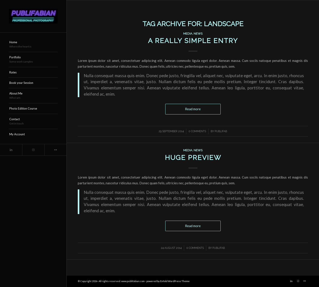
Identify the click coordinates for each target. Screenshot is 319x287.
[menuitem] (33, 44)
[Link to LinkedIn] (11, 149)
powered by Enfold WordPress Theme (168, 281)
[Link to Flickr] (55, 149)
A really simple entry (193, 41)
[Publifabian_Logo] (33, 16)
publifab (221, 131)
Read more (193, 109)
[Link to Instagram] (33, 149)
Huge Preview (193, 157)
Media (187, 33)
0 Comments (197, 131)
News (198, 33)
